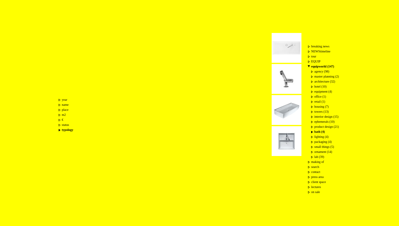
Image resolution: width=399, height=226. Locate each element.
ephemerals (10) (324, 121)
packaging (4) (323, 141)
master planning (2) (326, 76)
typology (67, 130)
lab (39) (319, 157)
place (65, 109)
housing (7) (321, 106)
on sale (315, 192)
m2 (64, 114)
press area (317, 177)
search (315, 167)
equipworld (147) (322, 66)
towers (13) (321, 111)
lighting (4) (321, 136)
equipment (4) (323, 91)
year (64, 99)
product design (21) (326, 126)
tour (313, 56)
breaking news (320, 46)
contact (315, 172)
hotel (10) (320, 86)
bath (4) (319, 131)
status (65, 124)
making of (317, 162)
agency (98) (321, 71)
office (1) (320, 96)
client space (318, 182)
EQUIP (315, 61)
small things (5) (324, 146)
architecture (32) (324, 81)
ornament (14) (323, 151)
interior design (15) (326, 116)
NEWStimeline (320, 51)
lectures (316, 187)
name (65, 104)
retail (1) (319, 101)
